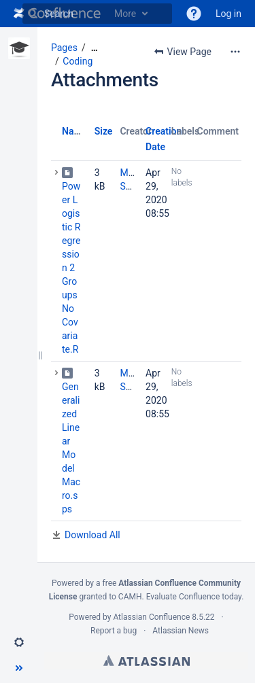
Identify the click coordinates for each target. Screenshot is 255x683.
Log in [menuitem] (228, 13)
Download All (92, 534)
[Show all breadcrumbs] (94, 48)
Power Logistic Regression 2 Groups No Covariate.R (71, 268)
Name (74, 131)
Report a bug (113, 630)
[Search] (32, 13)
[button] (194, 13)
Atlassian (146, 660)
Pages (64, 47)
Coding (77, 61)
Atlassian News (180, 630)
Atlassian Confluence (151, 617)
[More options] (235, 51)
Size (104, 131)
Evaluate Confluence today (193, 596)
